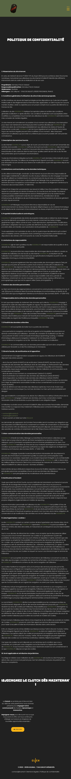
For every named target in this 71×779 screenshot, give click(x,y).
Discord (17, 730)
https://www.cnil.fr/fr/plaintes (49, 429)
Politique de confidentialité (49, 772)
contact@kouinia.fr (19, 772)
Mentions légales (33, 772)
